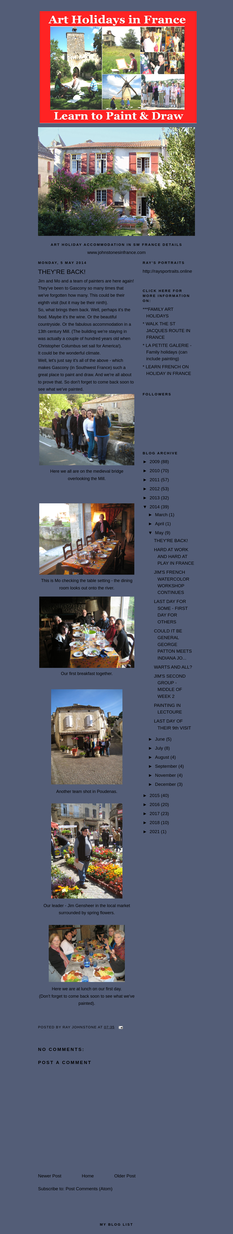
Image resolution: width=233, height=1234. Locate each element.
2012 (155, 488)
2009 (155, 461)
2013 (155, 497)
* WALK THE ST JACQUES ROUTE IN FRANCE (166, 330)
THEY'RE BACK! (171, 540)
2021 (155, 831)
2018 (155, 822)
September (166, 766)
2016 (155, 804)
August (162, 757)
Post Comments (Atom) (89, 1188)
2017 (155, 813)
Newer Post (49, 1175)
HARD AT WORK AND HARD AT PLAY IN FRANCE (174, 556)
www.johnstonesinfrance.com (116, 252)
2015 (155, 795)
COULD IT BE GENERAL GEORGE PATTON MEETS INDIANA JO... (173, 644)
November (166, 775)
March (162, 514)
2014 (155, 506)
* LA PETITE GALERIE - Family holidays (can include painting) (167, 352)
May (160, 532)
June (160, 739)
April (160, 523)
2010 (155, 470)
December (166, 784)
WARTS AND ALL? (173, 667)
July (159, 748)
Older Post (125, 1175)
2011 (155, 479)
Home (88, 1175)
